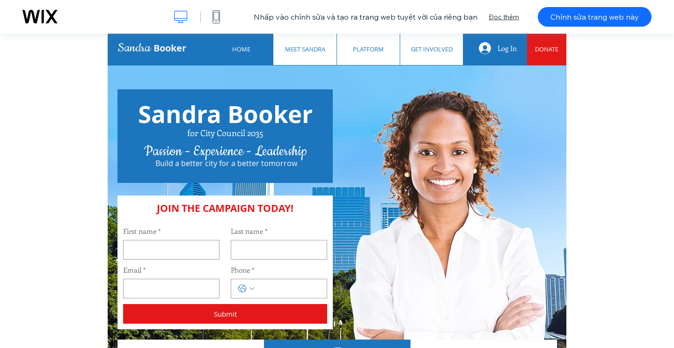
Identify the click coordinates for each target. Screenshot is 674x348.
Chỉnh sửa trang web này (594, 17)
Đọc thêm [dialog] (504, 17)
